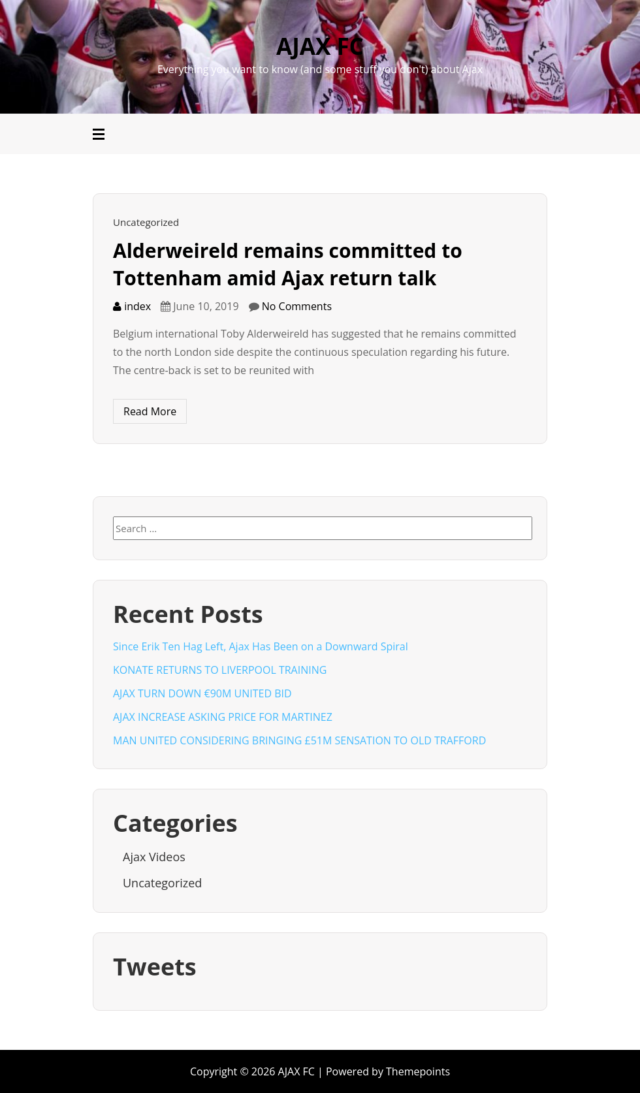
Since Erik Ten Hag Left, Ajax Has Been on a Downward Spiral (260, 646)
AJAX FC (320, 46)
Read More (149, 411)
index (132, 306)
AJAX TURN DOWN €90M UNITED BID (202, 693)
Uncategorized (146, 222)
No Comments (297, 306)
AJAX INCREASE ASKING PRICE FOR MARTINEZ (222, 717)
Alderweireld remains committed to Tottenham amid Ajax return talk (287, 264)
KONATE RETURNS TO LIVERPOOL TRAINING (220, 670)
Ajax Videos (154, 856)
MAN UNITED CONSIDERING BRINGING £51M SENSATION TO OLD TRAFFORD (299, 740)
